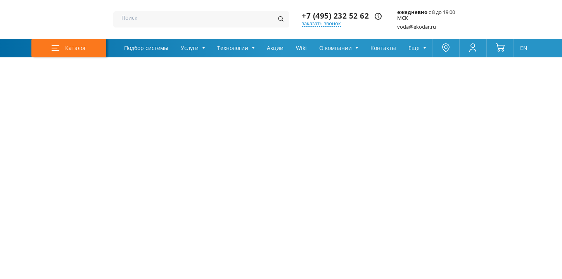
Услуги (190, 48)
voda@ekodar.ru (416, 27)
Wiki (301, 48)
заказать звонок (321, 23)
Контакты (383, 48)
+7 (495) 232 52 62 (335, 16)
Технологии (232, 48)
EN (523, 48)
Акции (275, 48)
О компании (335, 48)
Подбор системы (146, 48)
